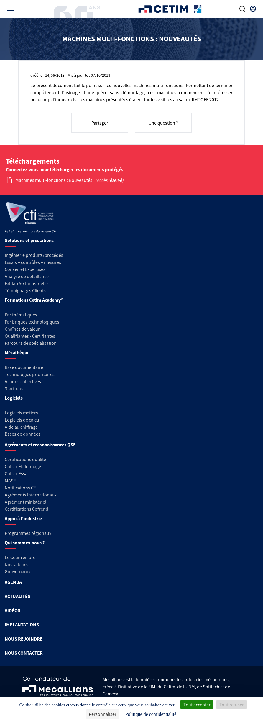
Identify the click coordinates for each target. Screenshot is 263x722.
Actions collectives (23, 381)
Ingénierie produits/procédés (34, 255)
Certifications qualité (25, 459)
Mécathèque (17, 352)
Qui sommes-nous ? (25, 542)
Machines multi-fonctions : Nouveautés (53, 180)
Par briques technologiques (32, 322)
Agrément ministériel (25, 502)
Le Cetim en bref (21, 557)
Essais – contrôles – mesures (33, 262)
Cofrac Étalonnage (23, 466)
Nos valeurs (16, 564)
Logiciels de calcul (22, 420)
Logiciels (14, 398)
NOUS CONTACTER (24, 653)
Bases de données (22, 434)
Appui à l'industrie (23, 518)
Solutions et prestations (29, 240)
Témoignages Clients (25, 290)
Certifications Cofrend (26, 509)
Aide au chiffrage (21, 427)
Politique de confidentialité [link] (150, 714)
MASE (10, 480)
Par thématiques (21, 315)
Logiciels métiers (21, 413)
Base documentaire (24, 367)
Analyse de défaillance (27, 276)
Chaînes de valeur (22, 329)
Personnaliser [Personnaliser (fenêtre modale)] (102, 714)
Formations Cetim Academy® (34, 300)
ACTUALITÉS (17, 596)
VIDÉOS (12, 610)
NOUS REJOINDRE (23, 639)
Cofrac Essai (17, 473)
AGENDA (13, 582)
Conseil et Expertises (25, 269)
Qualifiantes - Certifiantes (30, 336)
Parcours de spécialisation (31, 343)
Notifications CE (20, 488)
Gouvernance (18, 571)
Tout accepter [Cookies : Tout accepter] (197, 705)
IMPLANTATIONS (22, 625)
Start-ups (14, 388)
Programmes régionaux (28, 533)
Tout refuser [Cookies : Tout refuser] (231, 705)
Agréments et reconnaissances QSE (40, 444)
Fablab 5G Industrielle (26, 283)
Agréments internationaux (31, 495)
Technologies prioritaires (30, 374)
